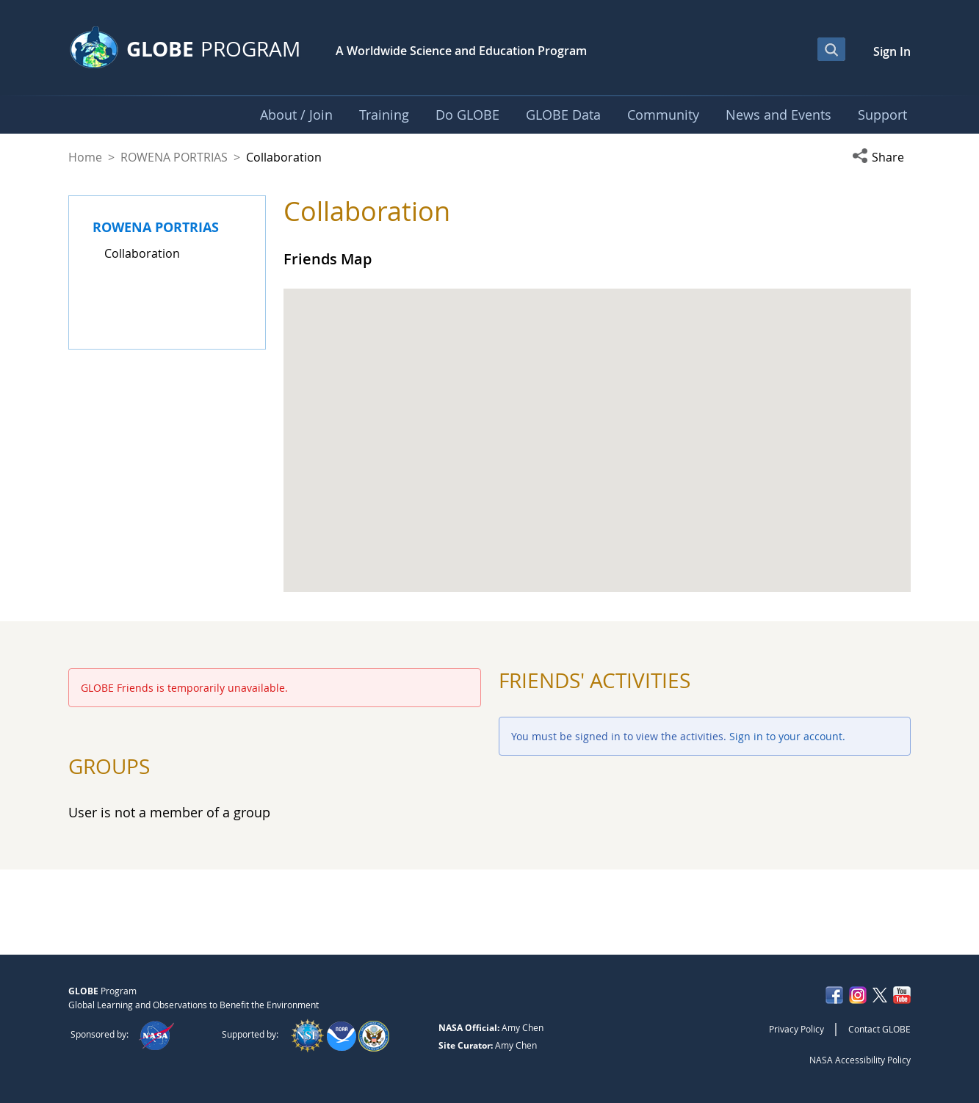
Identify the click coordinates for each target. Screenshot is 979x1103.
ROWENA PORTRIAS (174, 157)
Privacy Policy (796, 1029)
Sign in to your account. (787, 736)
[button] (881, 157)
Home (85, 157)
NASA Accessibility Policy (860, 1060)
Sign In (892, 51)
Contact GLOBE (879, 1029)
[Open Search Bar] (831, 49)
